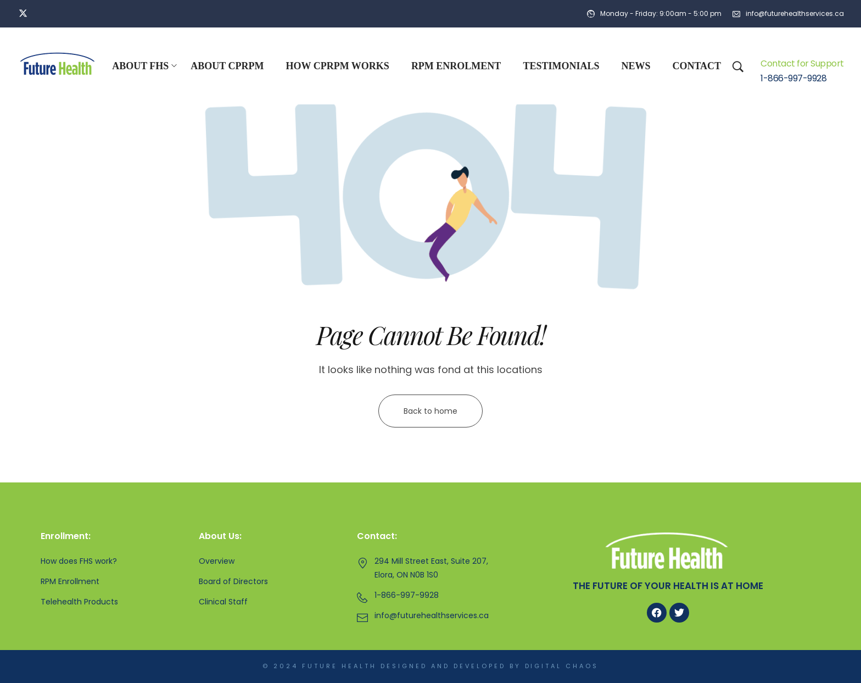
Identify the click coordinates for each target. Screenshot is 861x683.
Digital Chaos (562, 666)
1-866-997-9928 (793, 78)
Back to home (430, 411)
